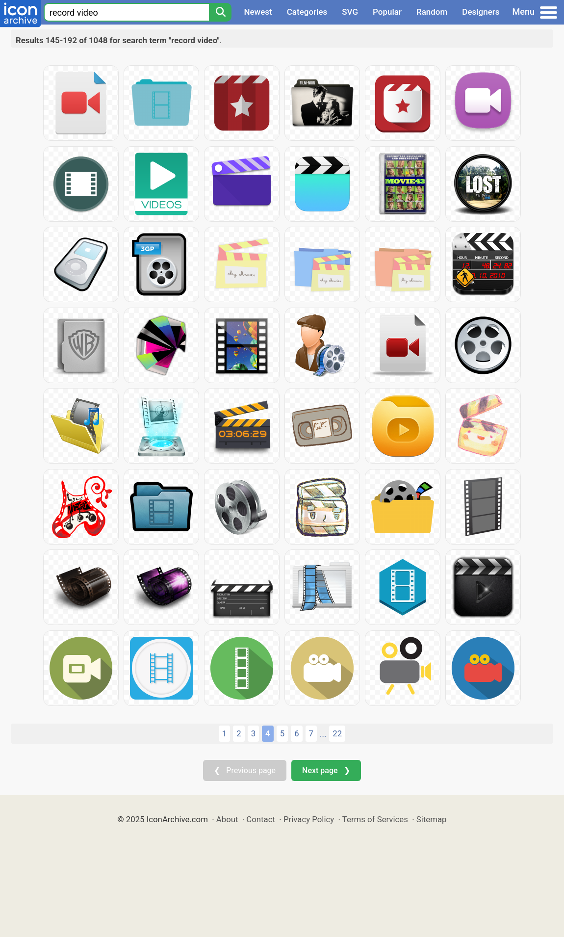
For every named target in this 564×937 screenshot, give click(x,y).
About (227, 819)
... (323, 734)
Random (431, 12)
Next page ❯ (326, 770)
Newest (258, 12)
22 (337, 733)
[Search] (220, 12)
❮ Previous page (245, 770)
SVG (350, 12)
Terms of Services (375, 819)
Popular (387, 12)
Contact (260, 819)
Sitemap (431, 819)
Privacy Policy (308, 819)
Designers (480, 12)
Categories (307, 12)
